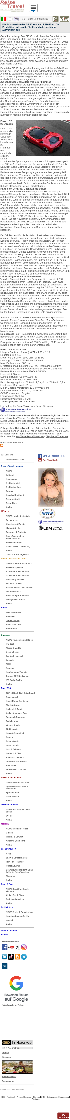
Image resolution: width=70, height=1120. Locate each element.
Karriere (27, 1097)
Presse (20, 1097)
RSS (3, 1097)
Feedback (11, 1097)
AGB (43, 1097)
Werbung (35, 1099)
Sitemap (36, 1097)
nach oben (63, 1117)
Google (5, 1052)
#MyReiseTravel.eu (57, 436)
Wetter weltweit (9, 1076)
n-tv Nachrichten (11, 1048)
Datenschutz (52, 1097)
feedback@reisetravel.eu (40, 433)
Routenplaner (8, 1081)
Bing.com (6, 1057)
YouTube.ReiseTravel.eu (30, 436)
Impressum (64, 1097)
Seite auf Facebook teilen (54, 456)
